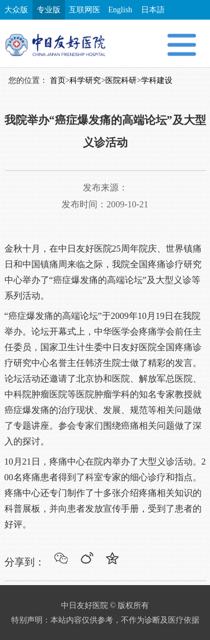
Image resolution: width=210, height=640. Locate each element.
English (120, 10)
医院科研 (121, 80)
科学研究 (85, 80)
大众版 (16, 10)
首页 (58, 80)
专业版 (48, 10)
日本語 (153, 10)
